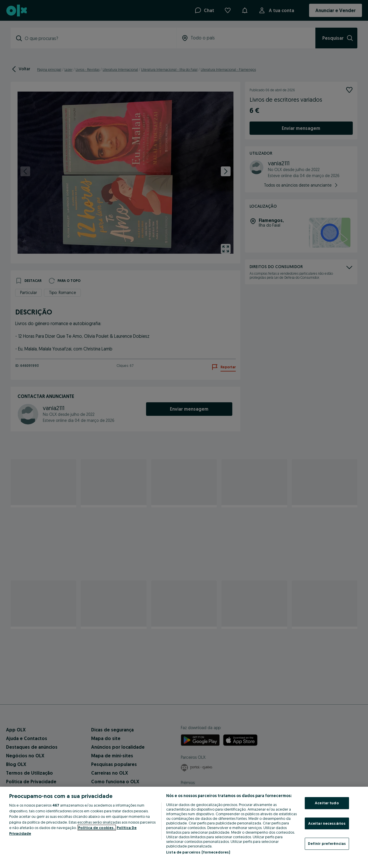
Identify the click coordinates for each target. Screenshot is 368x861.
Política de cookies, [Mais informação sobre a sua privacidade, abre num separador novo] (96, 827)
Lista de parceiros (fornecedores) (198, 852)
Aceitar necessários (327, 823)
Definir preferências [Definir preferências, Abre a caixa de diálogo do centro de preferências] (327, 843)
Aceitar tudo (327, 803)
